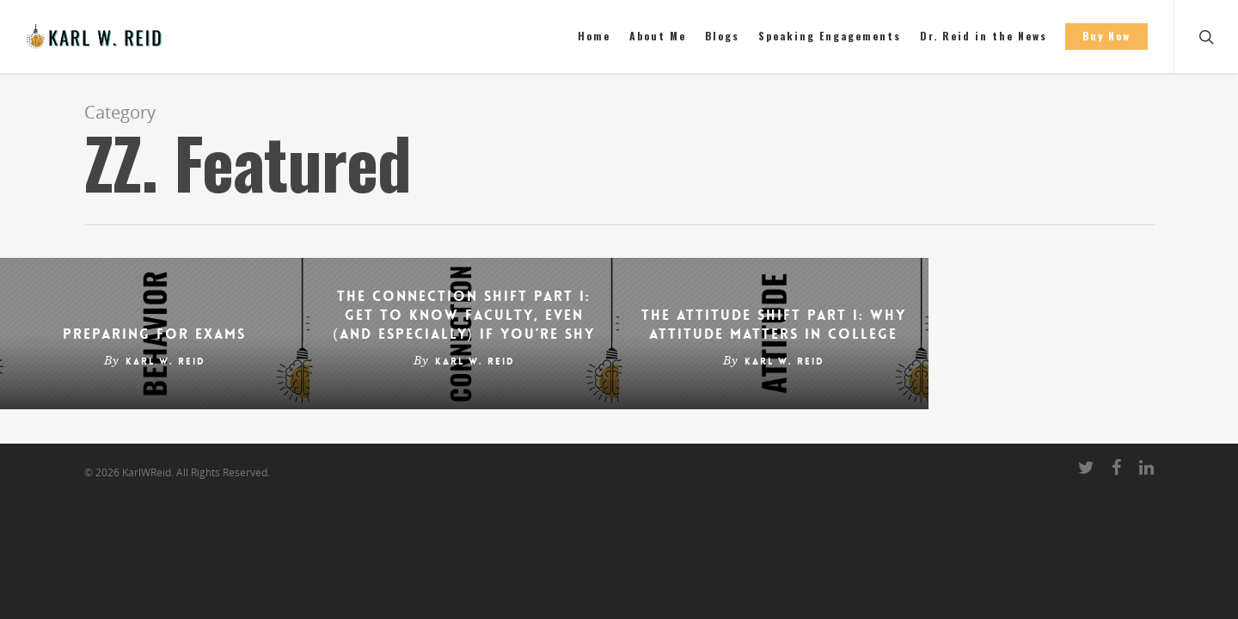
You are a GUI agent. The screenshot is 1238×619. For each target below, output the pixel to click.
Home (594, 35)
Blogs (722, 35)
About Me (657, 35)
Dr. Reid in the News (983, 35)
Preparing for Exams (154, 334)
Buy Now (1106, 35)
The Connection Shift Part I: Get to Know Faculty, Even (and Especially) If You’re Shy (464, 315)
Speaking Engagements (829, 35)
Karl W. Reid (165, 361)
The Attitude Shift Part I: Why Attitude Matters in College (773, 324)
